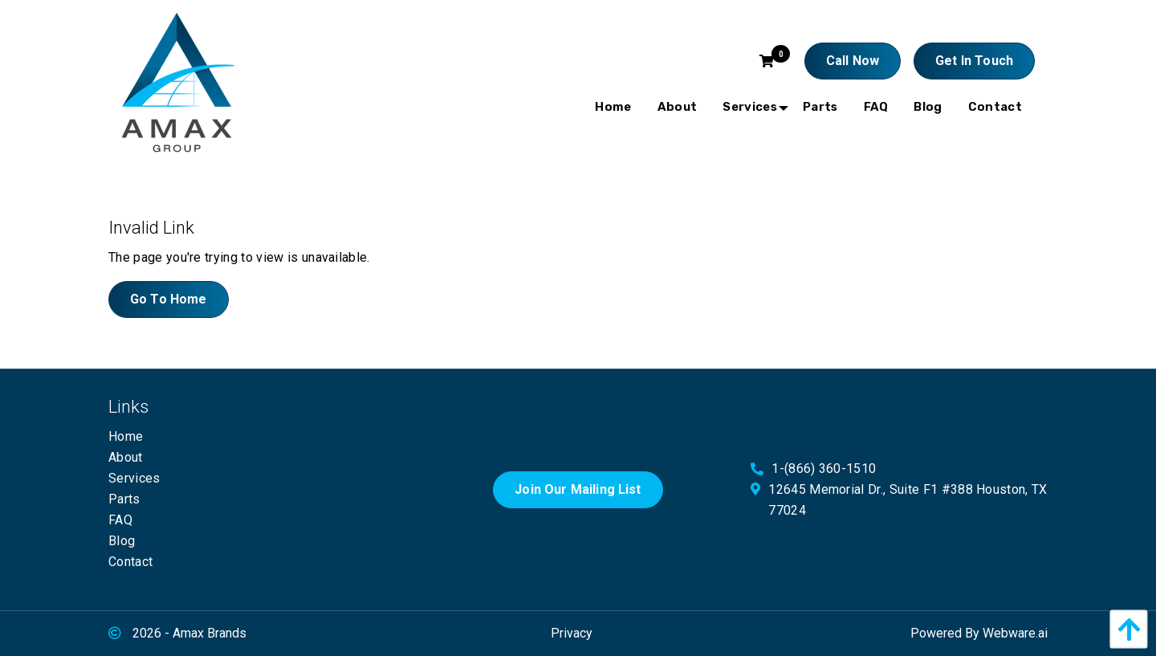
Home (125, 436)
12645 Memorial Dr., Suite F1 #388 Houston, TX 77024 (907, 500)
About (125, 457)
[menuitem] (613, 106)
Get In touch (974, 60)
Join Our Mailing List (578, 489)
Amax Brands (209, 633)
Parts (124, 499)
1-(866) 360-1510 (823, 468)
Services (134, 478)
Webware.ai (1015, 633)
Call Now (852, 60)
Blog (121, 540)
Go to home (168, 299)
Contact (130, 561)
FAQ (120, 520)
